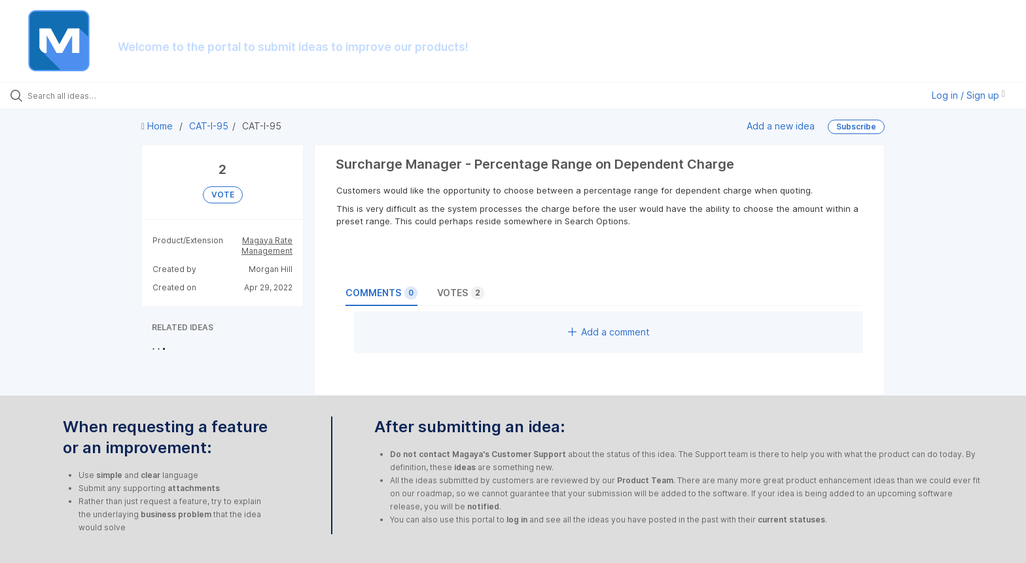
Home (158, 125)
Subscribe (856, 126)
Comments (381, 292)
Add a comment (609, 331)
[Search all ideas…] (119, 95)
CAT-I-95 (208, 125)
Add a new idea (781, 125)
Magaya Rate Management (266, 245)
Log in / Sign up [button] (968, 95)
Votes (460, 292)
